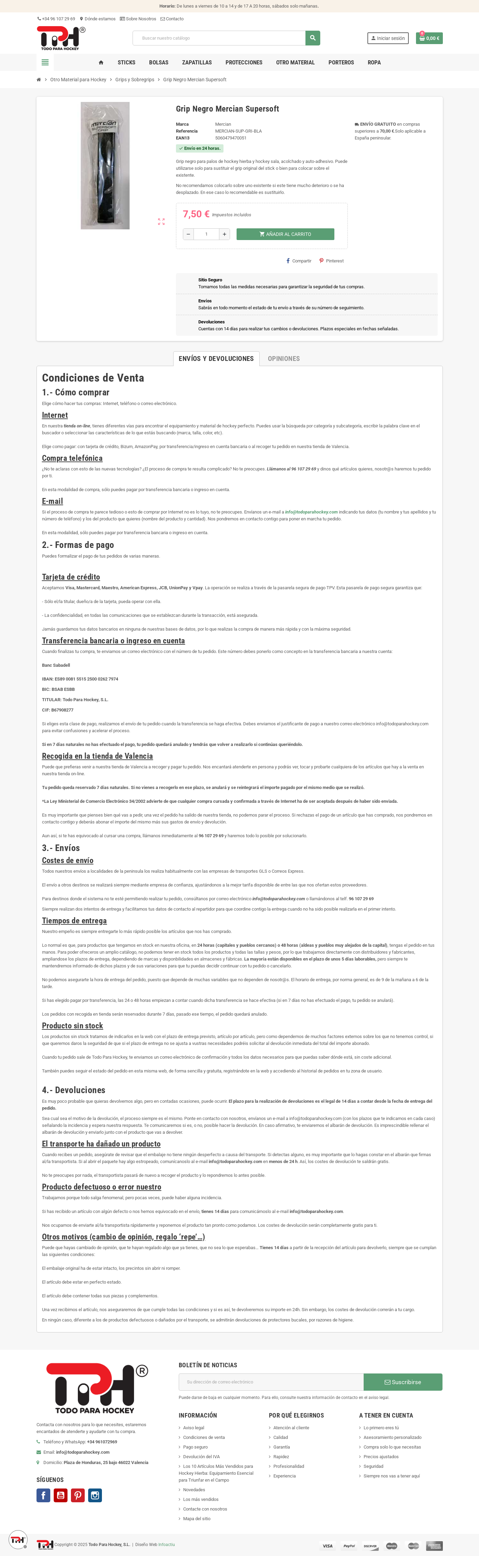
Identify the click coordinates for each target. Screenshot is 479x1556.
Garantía (281, 1447)
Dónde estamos (97, 18)
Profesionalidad (288, 1466)
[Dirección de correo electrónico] (271, 1382)
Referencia (187, 131)
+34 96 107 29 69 (56, 18)
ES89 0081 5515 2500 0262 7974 (86, 679)
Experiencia (284, 1476)
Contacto (172, 18)
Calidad (280, 1437)
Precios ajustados (381, 1456)
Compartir (299, 260)
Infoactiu (166, 1544)
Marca (182, 124)
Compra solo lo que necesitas (392, 1447)
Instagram (95, 1495)
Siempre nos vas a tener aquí (392, 1476)
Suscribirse (403, 1382)
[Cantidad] (206, 234)
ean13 (182, 138)
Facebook (43, 1495)
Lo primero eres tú (381, 1427)
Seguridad (373, 1466)
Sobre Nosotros (138, 18)
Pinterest (332, 260)
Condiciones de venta (204, 1437)
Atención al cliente (291, 1427)
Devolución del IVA (201, 1456)
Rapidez (281, 1456)
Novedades (194, 1489)
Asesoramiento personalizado (392, 1437)
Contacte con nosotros (205, 1509)
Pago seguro (195, 1447)
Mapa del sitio (196, 1518)
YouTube (60, 1495)
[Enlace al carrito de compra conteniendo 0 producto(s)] (429, 38)
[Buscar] (226, 38)
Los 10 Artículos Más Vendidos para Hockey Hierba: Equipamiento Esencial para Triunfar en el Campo (216, 1473)
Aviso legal (193, 1427)
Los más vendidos (201, 1499)
